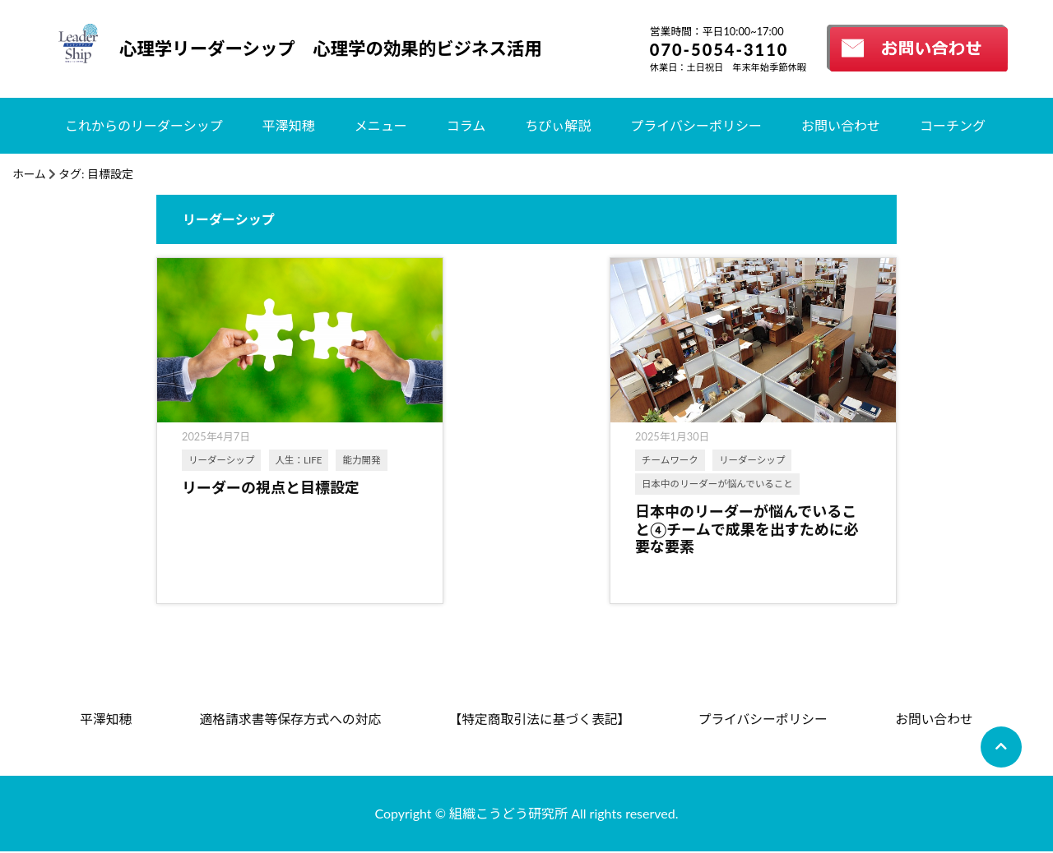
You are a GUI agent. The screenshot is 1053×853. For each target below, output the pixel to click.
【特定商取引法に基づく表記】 (540, 719)
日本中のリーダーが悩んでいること (520, 482)
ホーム (29, 174)
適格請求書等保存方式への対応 (289, 719)
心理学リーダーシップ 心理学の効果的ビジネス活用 (336, 49)
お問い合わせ (840, 125)
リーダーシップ (221, 459)
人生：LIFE (299, 459)
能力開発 (207, 482)
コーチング (953, 125)
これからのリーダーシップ (144, 125)
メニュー (381, 125)
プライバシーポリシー (696, 125)
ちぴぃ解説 (558, 125)
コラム (466, 125)
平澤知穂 (288, 125)
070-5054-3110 (719, 49)
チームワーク (472, 459)
